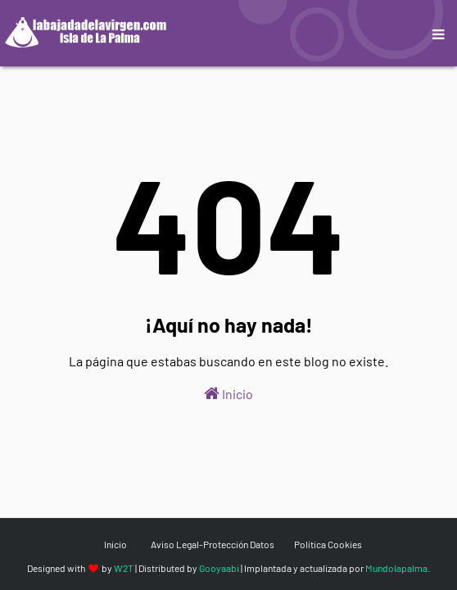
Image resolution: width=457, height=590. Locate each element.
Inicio (228, 393)
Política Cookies (328, 544)
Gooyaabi (219, 568)
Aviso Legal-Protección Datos (212, 544)
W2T (123, 568)
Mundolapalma (396, 568)
